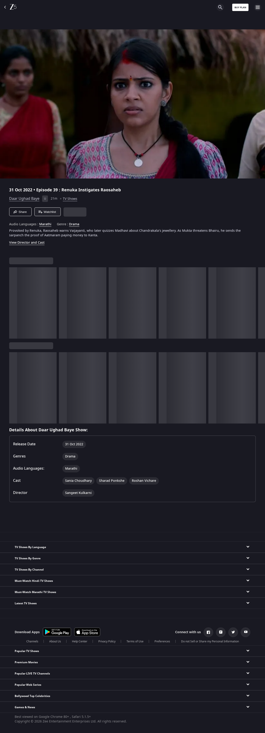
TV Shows (70, 198)
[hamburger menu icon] (257, 7)
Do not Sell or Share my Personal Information (210, 641)
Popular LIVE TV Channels (32, 673)
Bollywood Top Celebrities (32, 696)
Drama (74, 224)
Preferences (162, 641)
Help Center (79, 641)
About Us (55, 641)
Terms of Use (135, 641)
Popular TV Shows (27, 651)
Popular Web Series (28, 684)
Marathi (45, 224)
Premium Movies (26, 662)
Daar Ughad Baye (24, 198)
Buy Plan (240, 7)
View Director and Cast (26, 242)
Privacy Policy (107, 641)
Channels (32, 641)
